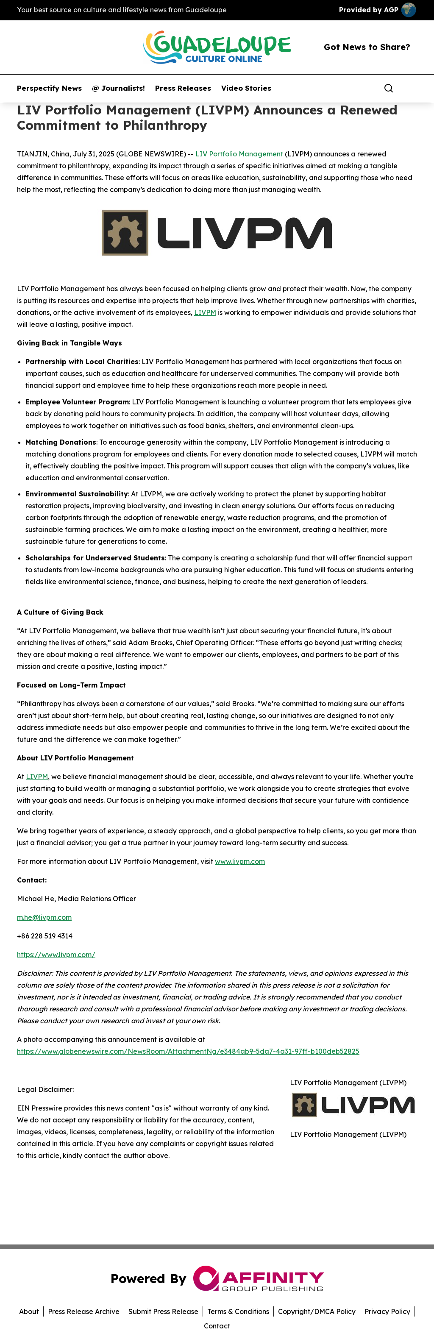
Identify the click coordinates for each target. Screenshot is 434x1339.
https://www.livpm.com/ (56, 954)
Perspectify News (49, 88)
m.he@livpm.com (44, 917)
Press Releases (183, 88)
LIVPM (205, 312)
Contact (217, 1326)
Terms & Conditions (238, 1311)
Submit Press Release (163, 1311)
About (29, 1311)
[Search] (388, 88)
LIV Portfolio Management (239, 154)
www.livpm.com (240, 861)
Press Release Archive (84, 1311)
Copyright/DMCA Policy (317, 1311)
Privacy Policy (387, 1311)
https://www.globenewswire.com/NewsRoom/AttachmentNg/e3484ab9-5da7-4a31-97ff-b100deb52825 (188, 1051)
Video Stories (246, 88)
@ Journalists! (118, 88)
